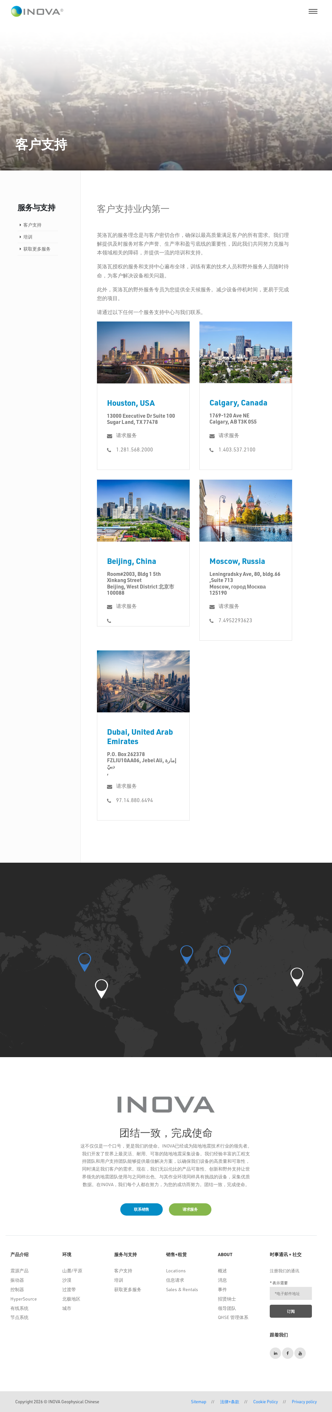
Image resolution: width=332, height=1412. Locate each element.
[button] (101, 988)
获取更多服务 (37, 248)
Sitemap (198, 1401)
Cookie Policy (265, 1401)
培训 (27, 236)
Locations (176, 1270)
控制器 (17, 1289)
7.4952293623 (235, 620)
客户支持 (32, 225)
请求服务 (126, 435)
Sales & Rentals (182, 1289)
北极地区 (71, 1299)
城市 (66, 1308)
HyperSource (23, 1299)
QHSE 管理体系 (233, 1317)
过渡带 (69, 1289)
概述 (222, 1270)
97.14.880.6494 (134, 800)
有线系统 (19, 1308)
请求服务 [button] (190, 1209)
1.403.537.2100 (237, 449)
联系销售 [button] (141, 1209)
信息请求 (175, 1280)
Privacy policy (304, 1401)
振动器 (17, 1280)
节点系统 (19, 1317)
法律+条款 (229, 1401)
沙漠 (66, 1280)
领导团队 (227, 1308)
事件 (222, 1289)
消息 (222, 1280)
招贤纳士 (227, 1299)
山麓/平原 (72, 1270)
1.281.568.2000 (134, 449)
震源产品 (19, 1270)
